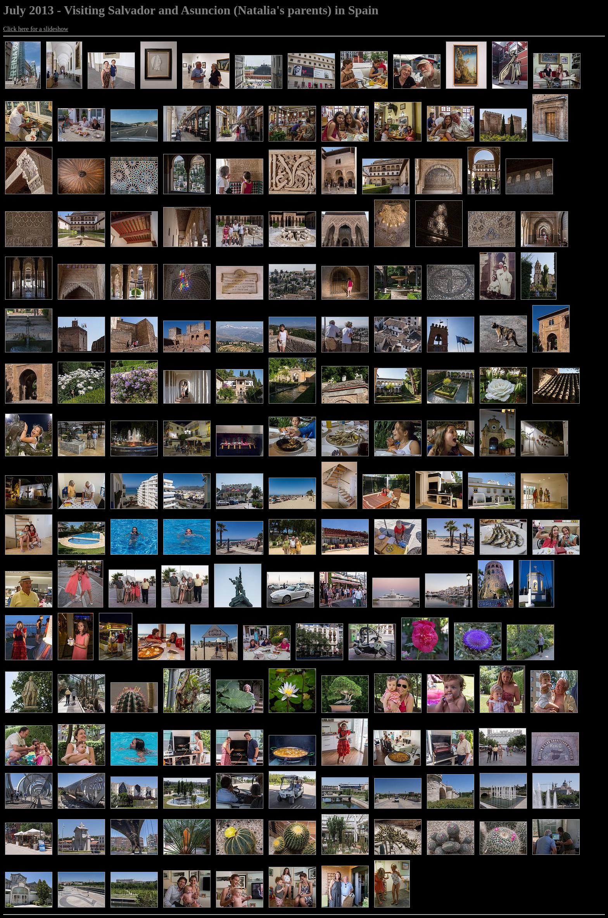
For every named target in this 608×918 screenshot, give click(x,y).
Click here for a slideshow (35, 29)
